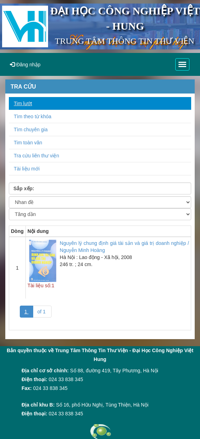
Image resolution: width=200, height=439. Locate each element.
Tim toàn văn (28, 142)
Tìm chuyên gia (31, 129)
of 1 (42, 311)
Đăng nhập (25, 64)
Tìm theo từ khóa (32, 116)
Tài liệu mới (27, 169)
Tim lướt (23, 103)
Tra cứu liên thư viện (36, 155)
